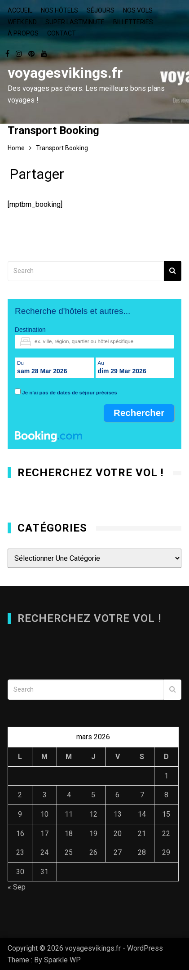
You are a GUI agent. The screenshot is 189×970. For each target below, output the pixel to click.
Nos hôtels (59, 10)
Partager (36, 176)
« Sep (17, 887)
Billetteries (133, 22)
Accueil (20, 10)
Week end (22, 22)
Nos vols (138, 10)
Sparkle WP (62, 960)
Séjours (100, 10)
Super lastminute (75, 22)
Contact (61, 33)
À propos (23, 33)
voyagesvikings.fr (65, 72)
